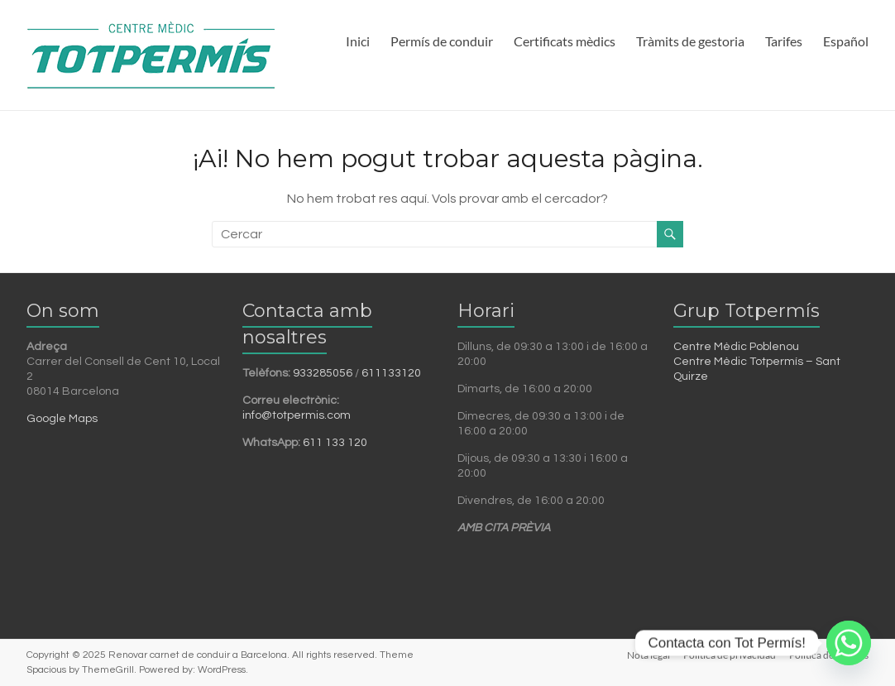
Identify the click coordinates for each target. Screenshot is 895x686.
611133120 (391, 373)
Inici (358, 41)
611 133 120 (335, 443)
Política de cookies (829, 655)
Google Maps (62, 419)
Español (846, 41)
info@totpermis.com (296, 415)
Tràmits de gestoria (690, 41)
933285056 (322, 373)
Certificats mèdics (564, 41)
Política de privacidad (729, 655)
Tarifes (783, 41)
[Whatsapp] (848, 643)
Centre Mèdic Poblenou (736, 347)
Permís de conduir (441, 41)
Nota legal (648, 655)
